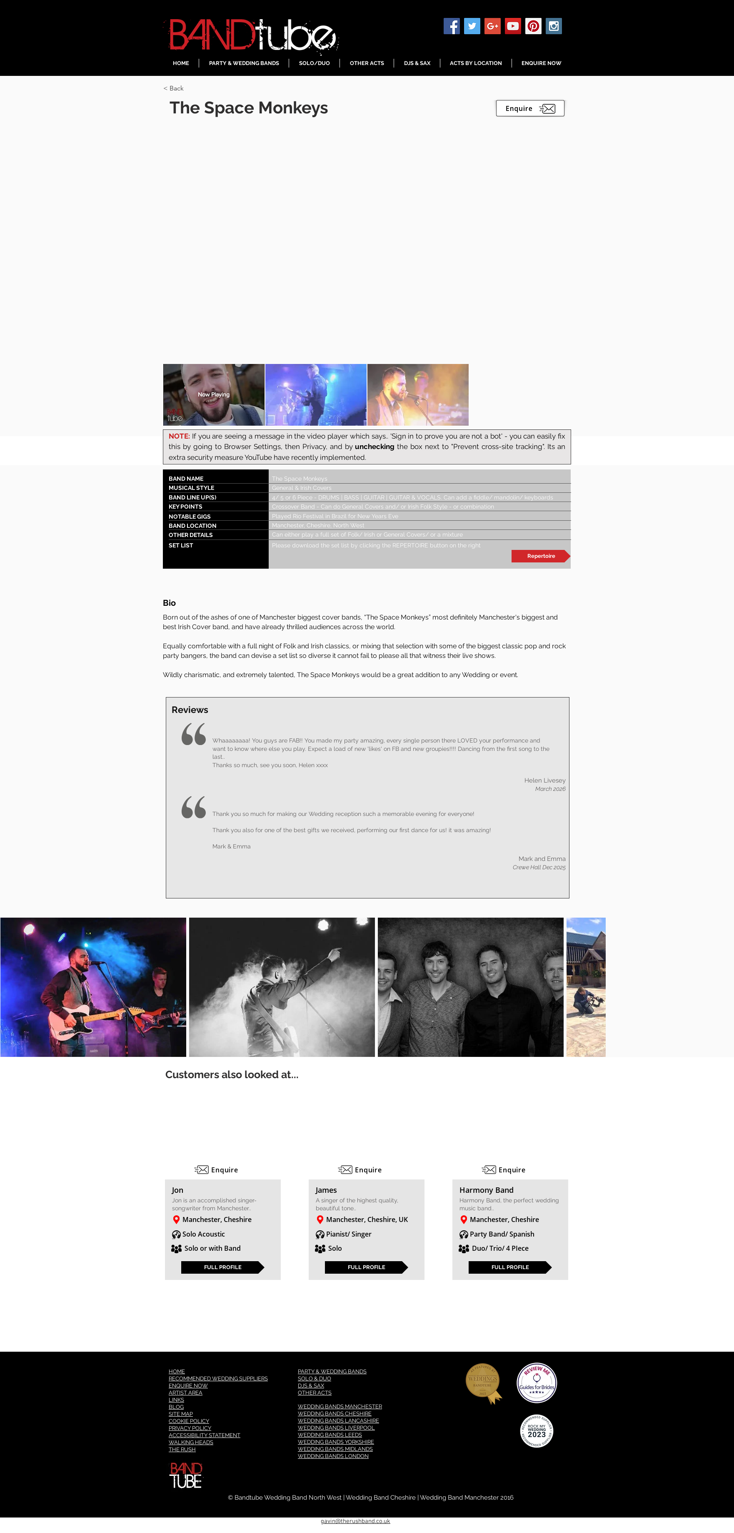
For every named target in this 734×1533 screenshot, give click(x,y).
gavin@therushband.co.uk (355, 1521)
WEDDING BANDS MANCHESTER (340, 1406)
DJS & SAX (311, 1385)
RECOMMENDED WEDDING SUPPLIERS (218, 1378)
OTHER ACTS (315, 1393)
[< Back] (192, 88)
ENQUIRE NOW (188, 1385)
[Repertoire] (541, 556)
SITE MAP (181, 1414)
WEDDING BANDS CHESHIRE (335, 1413)
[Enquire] (223, 1169)
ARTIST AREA (185, 1393)
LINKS (176, 1400)
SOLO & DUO (314, 1378)
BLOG (176, 1407)
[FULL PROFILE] (223, 1267)
